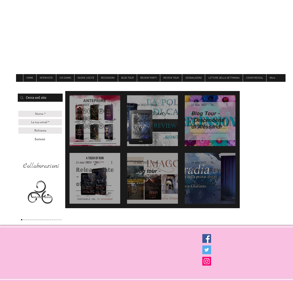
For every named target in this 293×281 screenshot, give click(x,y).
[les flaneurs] (30, 219)
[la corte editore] (32, 219)
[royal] (55, 219)
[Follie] (45, 219)
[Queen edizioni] (25, 219)
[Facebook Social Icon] (206, 238)
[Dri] (49, 219)
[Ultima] (57, 219)
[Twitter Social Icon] (206, 249)
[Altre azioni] (113, 104)
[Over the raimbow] (40, 219)
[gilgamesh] (28, 219)
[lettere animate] (23, 219)
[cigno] (38, 219)
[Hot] (50, 219)
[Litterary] (42, 219)
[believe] (54, 219)
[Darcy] (35, 219)
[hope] (37, 219)
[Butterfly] (43, 219)
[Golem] (59, 219)
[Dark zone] (61, 219)
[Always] (47, 219)
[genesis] (26, 219)
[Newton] (52, 219)
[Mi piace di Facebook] (253, 86)
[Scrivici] (39, 139)
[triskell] (21, 219)
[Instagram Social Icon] (206, 261)
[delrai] (33, 219)
